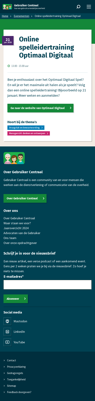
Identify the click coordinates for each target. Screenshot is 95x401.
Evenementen (21, 16)
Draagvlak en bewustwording (24, 127)
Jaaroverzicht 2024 (16, 228)
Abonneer (13, 298)
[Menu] (88, 6)
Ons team (10, 238)
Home (5, 16)
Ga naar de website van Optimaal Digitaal (38, 108)
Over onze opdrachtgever (20, 243)
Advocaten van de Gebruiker (22, 233)
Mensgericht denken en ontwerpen (27, 133)
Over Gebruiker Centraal (22, 198)
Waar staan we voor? (17, 223)
